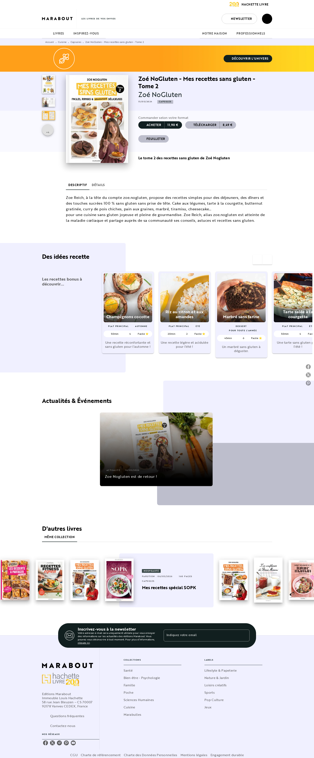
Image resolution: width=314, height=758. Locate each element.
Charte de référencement (101, 754)
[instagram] (59, 742)
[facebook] (45, 742)
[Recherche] (267, 19)
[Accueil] (59, 18)
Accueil (49, 42)
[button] (239, 19)
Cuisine (62, 42)
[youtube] (73, 742)
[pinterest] (66, 742)
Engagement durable (227, 754)
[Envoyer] (245, 635)
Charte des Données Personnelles (150, 754)
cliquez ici (84, 642)
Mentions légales (194, 754)
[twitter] (52, 742)
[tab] (46, 33)
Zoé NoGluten (160, 94)
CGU (74, 754)
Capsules (76, 42)
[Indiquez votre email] (201, 635)
